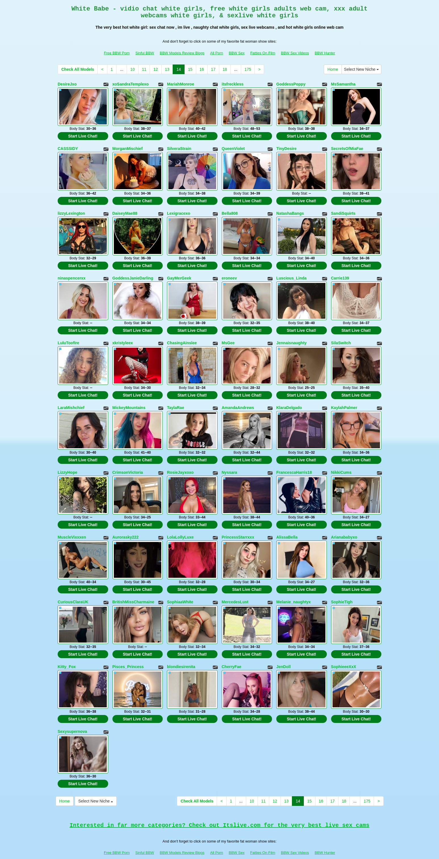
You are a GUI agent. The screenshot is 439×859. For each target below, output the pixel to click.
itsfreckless (233, 84)
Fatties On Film (262, 53)
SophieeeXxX (343, 654)
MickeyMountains (129, 401)
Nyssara (229, 464)
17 (213, 69)
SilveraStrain (179, 147)
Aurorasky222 (125, 527)
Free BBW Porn (117, 53)
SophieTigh (342, 591)
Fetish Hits (215, 851)
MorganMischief (127, 147)
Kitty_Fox (67, 654)
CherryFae (231, 654)
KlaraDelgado (289, 401)
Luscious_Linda (291, 274)
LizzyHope (67, 464)
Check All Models (77, 69)
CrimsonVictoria (127, 464)
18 (225, 69)
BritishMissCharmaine (133, 591)
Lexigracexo (178, 211)
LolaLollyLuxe (180, 527)
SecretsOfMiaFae (347, 147)
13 (167, 69)
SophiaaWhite (180, 591)
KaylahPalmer (344, 401)
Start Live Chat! (82, 135)
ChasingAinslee (182, 337)
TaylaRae (175, 401)
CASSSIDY (68, 147)
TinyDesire (286, 147)
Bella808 (230, 211)
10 (132, 69)
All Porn (216, 53)
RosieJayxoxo (180, 464)
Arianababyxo (344, 527)
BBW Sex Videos (295, 53)
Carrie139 (340, 274)
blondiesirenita (181, 654)
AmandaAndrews (238, 401)
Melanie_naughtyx (293, 591)
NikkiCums (341, 464)
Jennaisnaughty (291, 337)
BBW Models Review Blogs (182, 53)
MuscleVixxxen (72, 527)
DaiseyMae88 (124, 211)
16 (202, 69)
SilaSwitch (341, 337)
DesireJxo (67, 84)
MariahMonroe (180, 84)
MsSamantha (343, 84)
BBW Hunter (325, 53)
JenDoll (283, 654)
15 (190, 69)
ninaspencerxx (71, 274)
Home (332, 69)
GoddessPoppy (291, 84)
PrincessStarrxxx (238, 527)
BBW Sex (237, 53)
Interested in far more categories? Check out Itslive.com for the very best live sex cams (219, 810)
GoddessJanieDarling (132, 274)
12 (155, 69)
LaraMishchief (71, 401)
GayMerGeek (179, 274)
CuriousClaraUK (73, 591)
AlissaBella (287, 527)
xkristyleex (122, 337)
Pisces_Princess (128, 654)
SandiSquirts (343, 211)
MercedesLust (235, 591)
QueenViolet (233, 147)
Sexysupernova (72, 717)
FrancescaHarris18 (294, 464)
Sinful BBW (144, 53)
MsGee (228, 337)
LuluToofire (68, 337)
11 (144, 69)
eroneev (229, 274)
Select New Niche (361, 69)
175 (247, 69)
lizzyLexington (71, 211)
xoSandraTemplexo (130, 84)
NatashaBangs (290, 211)
